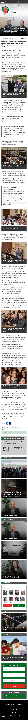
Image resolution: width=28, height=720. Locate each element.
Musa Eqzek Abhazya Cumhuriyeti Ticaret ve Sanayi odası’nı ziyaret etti (14, 442)
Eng (10, 5)
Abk (15, 5)
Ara (20, 5)
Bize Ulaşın (19, 704)
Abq (18, 5)
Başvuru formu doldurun (14, 696)
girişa (13, 427)
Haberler (3, 38)
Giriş (18, 1)
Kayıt (25, 1)
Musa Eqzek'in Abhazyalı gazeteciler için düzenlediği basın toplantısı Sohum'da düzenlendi (14, 449)
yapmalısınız (5, 429)
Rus (8, 5)
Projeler (19, 707)
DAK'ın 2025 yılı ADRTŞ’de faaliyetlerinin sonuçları (14, 657)
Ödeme (14, 686)
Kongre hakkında (10, 704)
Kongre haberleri (15, 709)
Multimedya (12, 707)
